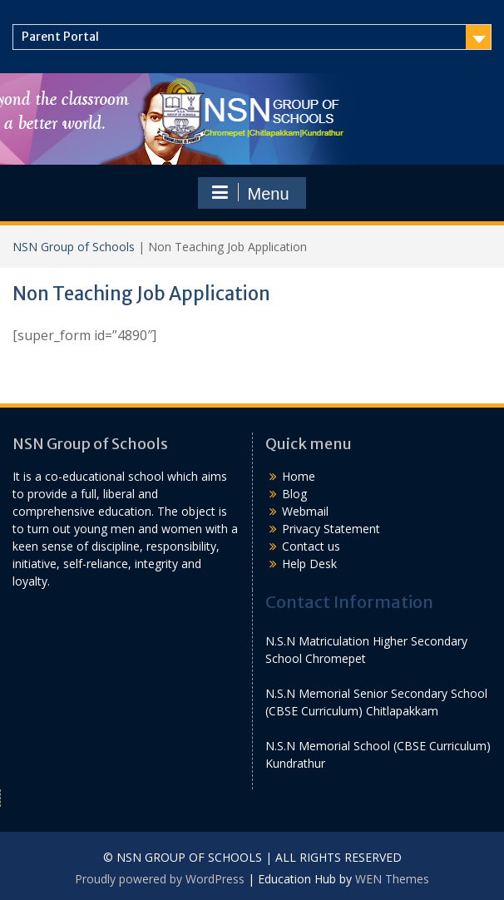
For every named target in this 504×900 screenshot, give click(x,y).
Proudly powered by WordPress (160, 879)
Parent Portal (60, 36)
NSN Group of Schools (73, 247)
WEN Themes (392, 879)
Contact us (311, 546)
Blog (294, 494)
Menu (249, 193)
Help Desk (309, 563)
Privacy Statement (331, 529)
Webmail (305, 511)
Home (298, 476)
